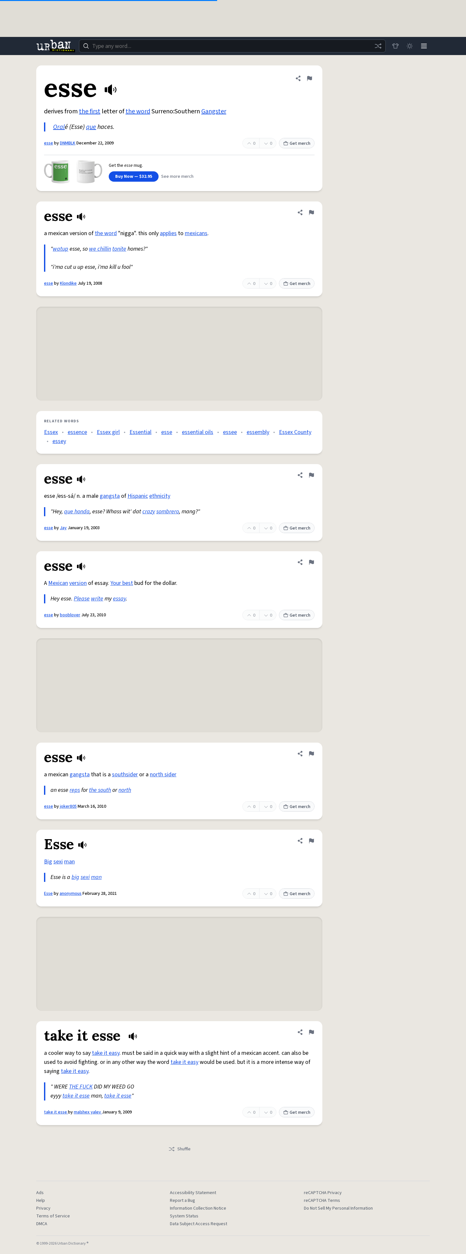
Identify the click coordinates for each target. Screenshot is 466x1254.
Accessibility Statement (193, 1193)
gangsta (110, 496)
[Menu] (424, 46)
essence (77, 432)
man (69, 862)
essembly (258, 432)
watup (60, 249)
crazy (148, 511)
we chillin (100, 249)
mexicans (196, 233)
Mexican (58, 583)
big (75, 877)
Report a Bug (182, 1200)
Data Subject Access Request (198, 1224)
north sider (163, 774)
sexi (58, 862)
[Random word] (378, 46)
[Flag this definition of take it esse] (311, 1032)
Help (40, 1200)
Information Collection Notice (198, 1208)
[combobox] (232, 46)
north (124, 790)
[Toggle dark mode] (410, 46)
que (91, 126)
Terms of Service (53, 1216)
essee (230, 432)
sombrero (167, 511)
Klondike (68, 283)
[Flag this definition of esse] (309, 78)
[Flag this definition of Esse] (311, 841)
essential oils (197, 432)
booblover (70, 615)
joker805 (68, 806)
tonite (119, 249)
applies (168, 233)
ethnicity (159, 496)
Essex (51, 432)
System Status (184, 1216)
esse (48, 143)
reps (75, 790)
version (78, 583)
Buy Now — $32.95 (133, 176)
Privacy (43, 1208)
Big (48, 862)
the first (89, 111)
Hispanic (138, 496)
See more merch (177, 176)
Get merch (296, 143)
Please (82, 599)
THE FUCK (81, 1087)
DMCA (41, 1224)
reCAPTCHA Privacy (323, 1193)
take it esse (76, 1096)
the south (100, 790)
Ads (40, 1193)
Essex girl (108, 432)
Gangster (213, 111)
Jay (63, 528)
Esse (48, 893)
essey (59, 441)
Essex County (295, 432)
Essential (140, 432)
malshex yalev (88, 1112)
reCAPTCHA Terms (322, 1200)
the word (138, 111)
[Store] (395, 46)
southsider (125, 774)
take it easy (105, 1053)
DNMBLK (67, 143)
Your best (121, 583)
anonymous (71, 893)
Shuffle (179, 1149)
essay (119, 599)
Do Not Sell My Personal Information (338, 1208)
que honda (77, 511)
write (97, 599)
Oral (59, 126)
